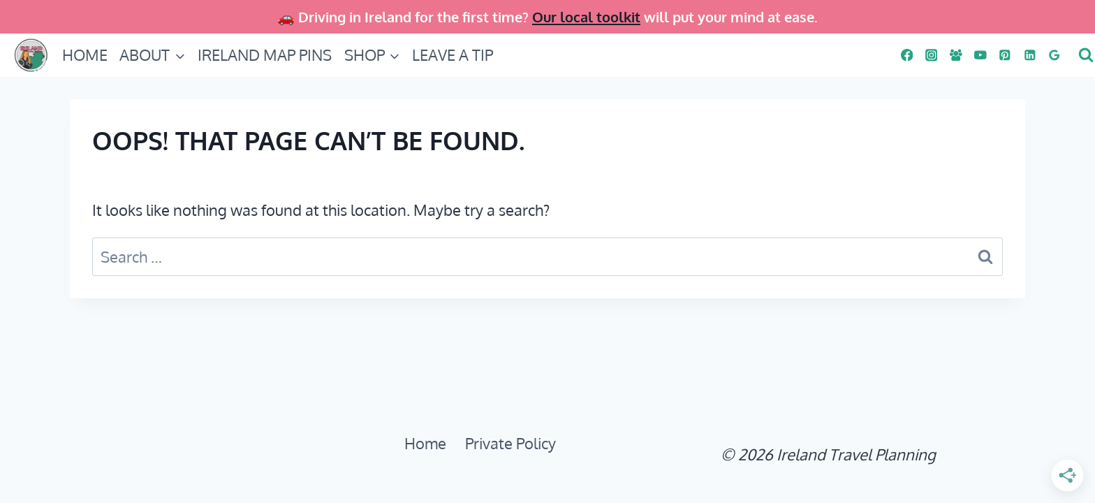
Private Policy (510, 443)
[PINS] (1005, 55)
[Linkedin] (1029, 55)
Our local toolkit (586, 17)
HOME (85, 54)
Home (425, 443)
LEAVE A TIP (452, 54)
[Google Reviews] (1054, 55)
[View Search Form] (1084, 55)
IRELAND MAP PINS (265, 54)
